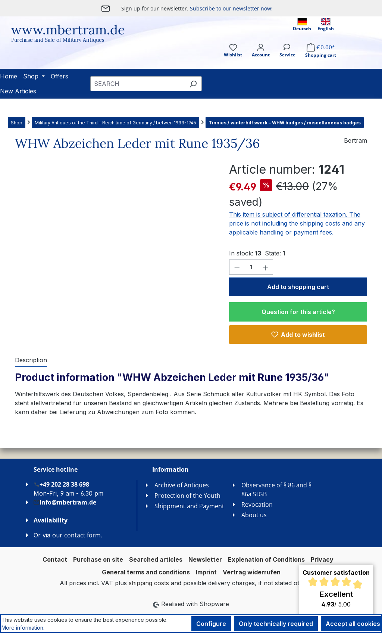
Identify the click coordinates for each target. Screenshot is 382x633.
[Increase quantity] (265, 267)
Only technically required (276, 623)
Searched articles (155, 559)
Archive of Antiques (181, 485)
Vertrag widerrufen (252, 572)
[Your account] (261, 57)
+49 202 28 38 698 (61, 484)
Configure (211, 623)
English (325, 25)
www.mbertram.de (68, 29)
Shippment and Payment (189, 506)
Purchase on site (98, 559)
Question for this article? (298, 312)
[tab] (31, 360)
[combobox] (137, 83)
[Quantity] (251, 267)
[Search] (193, 83)
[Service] (287, 57)
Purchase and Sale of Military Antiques (57, 40)
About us (254, 515)
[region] (114, 241)
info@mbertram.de (65, 502)
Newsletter (205, 559)
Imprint (206, 572)
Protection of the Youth (187, 495)
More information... (24, 627)
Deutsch (302, 25)
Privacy (322, 559)
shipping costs (149, 583)
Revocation (257, 504)
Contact (55, 559)
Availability (51, 520)
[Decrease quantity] (237, 267)
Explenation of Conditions (266, 559)
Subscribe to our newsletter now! (231, 8)
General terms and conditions (146, 572)
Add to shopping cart (298, 287)
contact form (82, 535)
